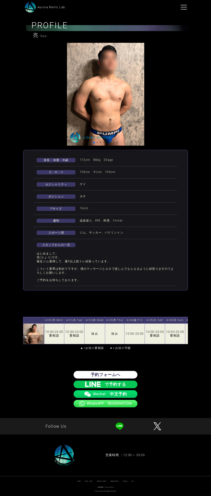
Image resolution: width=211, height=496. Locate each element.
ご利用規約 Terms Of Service (105, 487)
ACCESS (125, 481)
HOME (79, 481)
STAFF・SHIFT (89, 481)
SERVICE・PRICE (101, 481)
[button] (94, 142)
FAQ (132, 481)
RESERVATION (114, 481)
